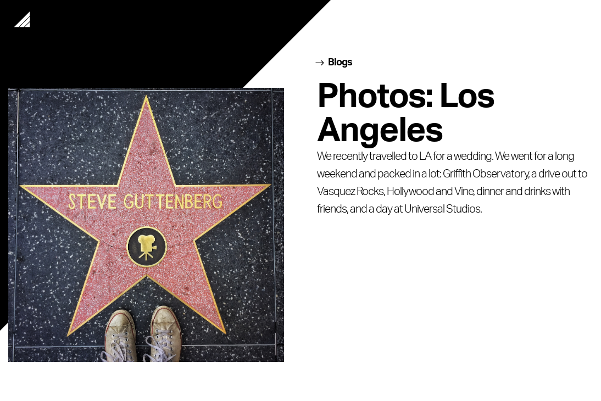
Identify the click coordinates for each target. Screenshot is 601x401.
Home (22, 19)
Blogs (340, 63)
